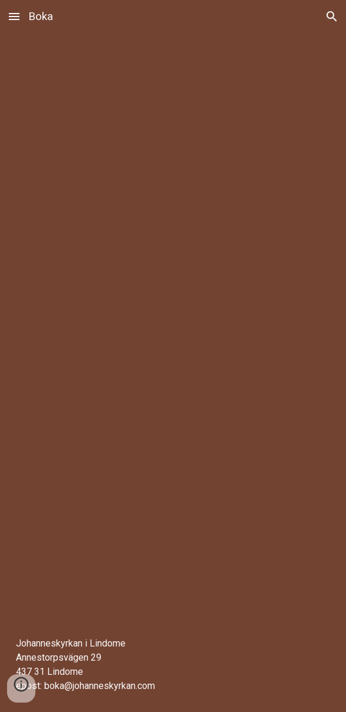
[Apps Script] (172, 325)
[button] (14, 16)
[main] (172, 665)
